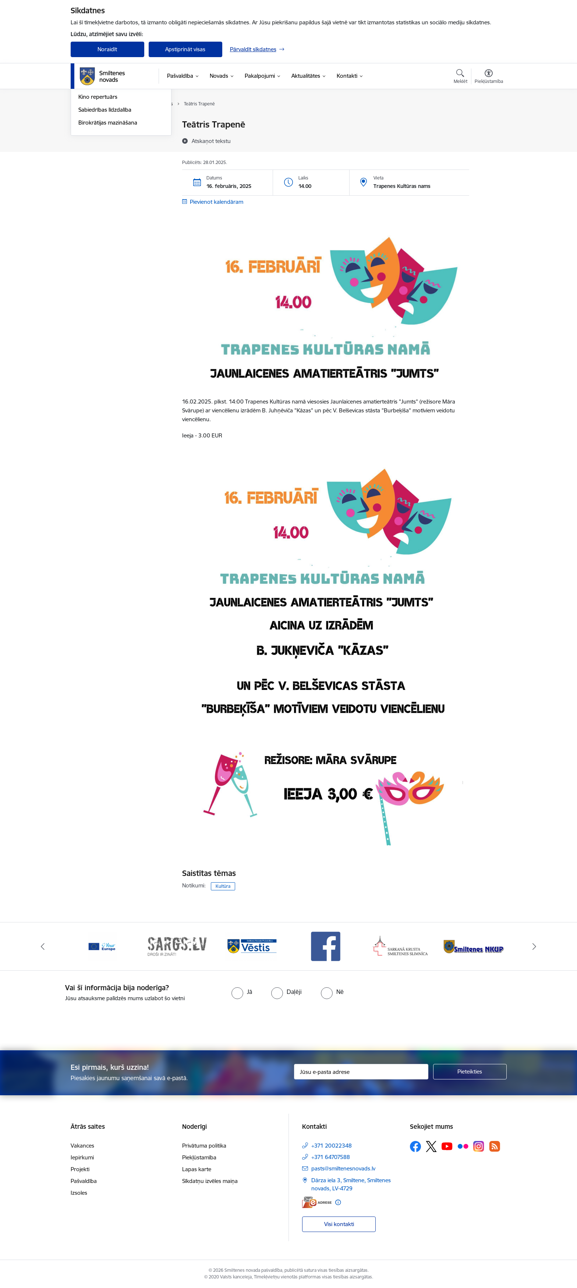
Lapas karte (196, 1169)
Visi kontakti (339, 1224)
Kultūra (223, 886)
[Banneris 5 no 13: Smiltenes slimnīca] (400, 945)
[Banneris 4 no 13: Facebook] (325, 945)
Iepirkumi (82, 1157)
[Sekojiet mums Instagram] (478, 1146)
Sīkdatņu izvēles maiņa (210, 1180)
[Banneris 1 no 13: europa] (102, 945)
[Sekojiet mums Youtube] (447, 1146)
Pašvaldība (84, 1180)
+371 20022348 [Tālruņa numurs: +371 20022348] (331, 1145)
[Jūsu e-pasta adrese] (361, 1071)
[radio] (241, 991)
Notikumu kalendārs (103, 125)
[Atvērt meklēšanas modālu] (460, 77)
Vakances (82, 1145)
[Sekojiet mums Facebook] (415, 1146)
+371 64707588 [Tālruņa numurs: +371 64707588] (330, 1156)
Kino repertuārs (97, 176)
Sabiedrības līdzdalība (104, 188)
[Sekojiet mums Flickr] (462, 1146)
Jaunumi (88, 137)
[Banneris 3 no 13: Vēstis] (251, 945)
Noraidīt (107, 49)
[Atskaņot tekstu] (211, 140)
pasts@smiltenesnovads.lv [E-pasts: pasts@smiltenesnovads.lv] (343, 1168)
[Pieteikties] (470, 1071)
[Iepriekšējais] (42, 946)
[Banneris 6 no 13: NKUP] (475, 945)
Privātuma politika (204, 1145)
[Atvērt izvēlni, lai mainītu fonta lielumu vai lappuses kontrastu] (489, 77)
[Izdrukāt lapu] (488, 121)
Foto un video (95, 163)
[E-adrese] (317, 1202)
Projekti (80, 1169)
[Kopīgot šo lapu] (488, 140)
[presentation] (302, 1023)
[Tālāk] (534, 946)
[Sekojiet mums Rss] (494, 1146)
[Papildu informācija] (338, 1202)
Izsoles (79, 1192)
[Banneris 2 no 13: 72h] (177, 945)
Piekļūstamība (199, 1157)
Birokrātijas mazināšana (107, 201)
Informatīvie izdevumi (104, 150)
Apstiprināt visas (185, 49)
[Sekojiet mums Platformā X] (431, 1146)
